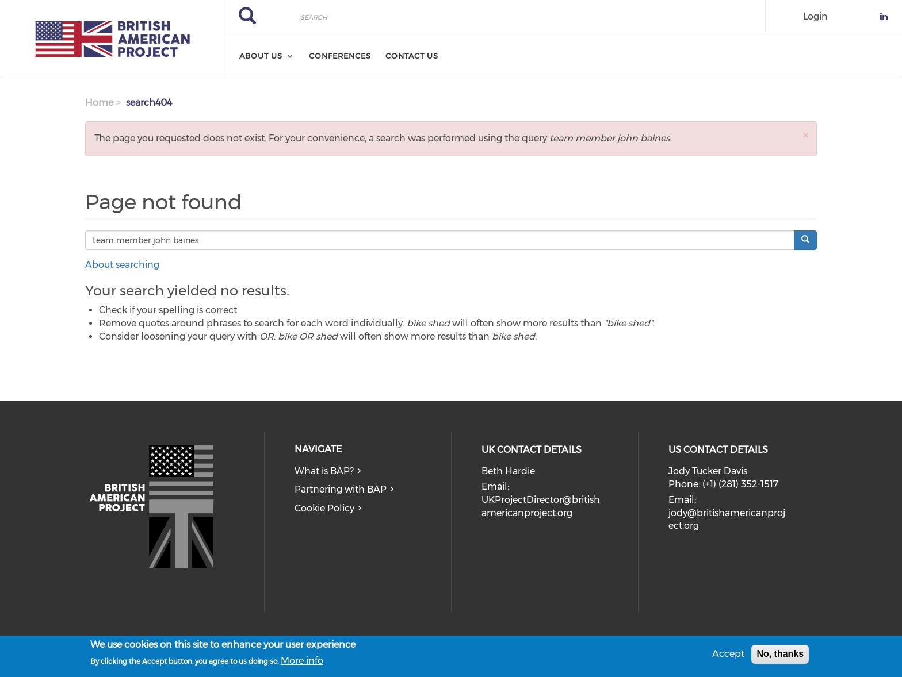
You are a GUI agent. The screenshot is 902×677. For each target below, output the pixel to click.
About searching (122, 264)
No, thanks (780, 656)
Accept (728, 656)
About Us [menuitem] (260, 55)
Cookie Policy (324, 508)
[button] (805, 135)
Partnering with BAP (341, 489)
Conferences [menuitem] (340, 55)
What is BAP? (324, 471)
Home (99, 102)
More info (302, 662)
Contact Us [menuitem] (411, 55)
